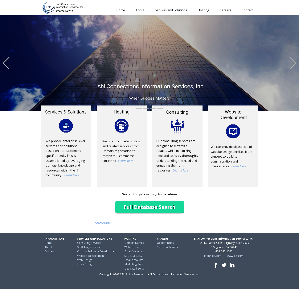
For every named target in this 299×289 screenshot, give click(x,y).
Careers (225, 10)
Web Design (84, 260)
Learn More (72, 175)
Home (120, 10)
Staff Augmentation (89, 247)
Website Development (233, 114)
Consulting (177, 112)
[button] (6, 63)
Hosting (203, 10)
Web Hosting (132, 247)
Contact (247, 10)
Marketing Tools (134, 264)
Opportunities (165, 243)
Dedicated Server (134, 268)
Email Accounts (133, 260)
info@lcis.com (212, 256)
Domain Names (134, 243)
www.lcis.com (235, 256)
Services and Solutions (171, 10)
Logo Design (85, 264)
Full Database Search (149, 207)
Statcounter (103, 223)
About (140, 10)
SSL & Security (133, 256)
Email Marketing (134, 251)
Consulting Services (89, 243)
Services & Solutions (66, 112)
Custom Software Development (97, 251)
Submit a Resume (168, 247)
